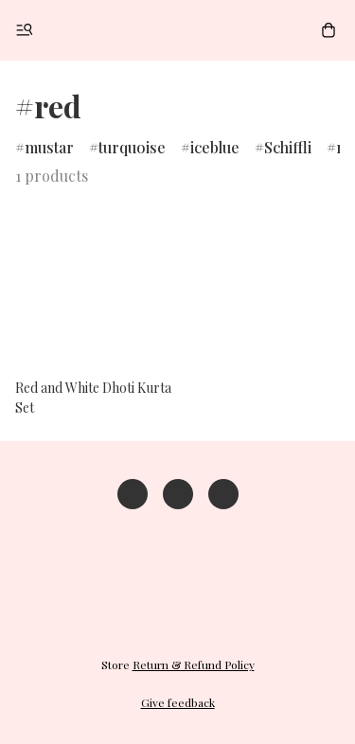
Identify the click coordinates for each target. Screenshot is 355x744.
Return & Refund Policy (194, 664)
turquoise (132, 147)
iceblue (215, 147)
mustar (49, 147)
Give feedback (178, 702)
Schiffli (287, 147)
